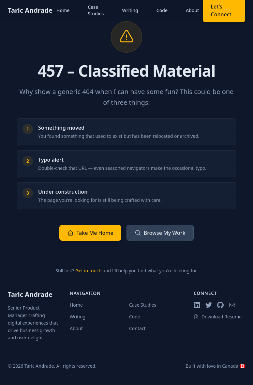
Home (62, 10)
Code (162, 10)
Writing (130, 10)
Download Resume (218, 316)
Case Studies (96, 10)
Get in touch (88, 270)
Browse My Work (160, 232)
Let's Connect (221, 10)
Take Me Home (90, 232)
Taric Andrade (30, 10)
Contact (137, 328)
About (192, 10)
